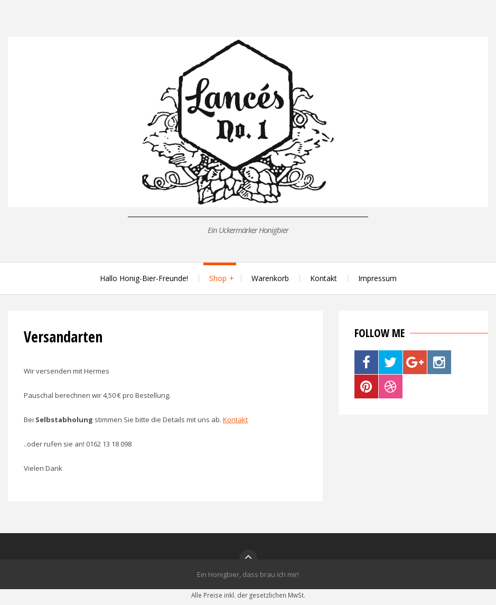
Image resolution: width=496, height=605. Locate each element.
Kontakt (323, 278)
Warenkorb (270, 278)
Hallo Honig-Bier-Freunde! (144, 278)
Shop (218, 278)
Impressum (377, 278)
